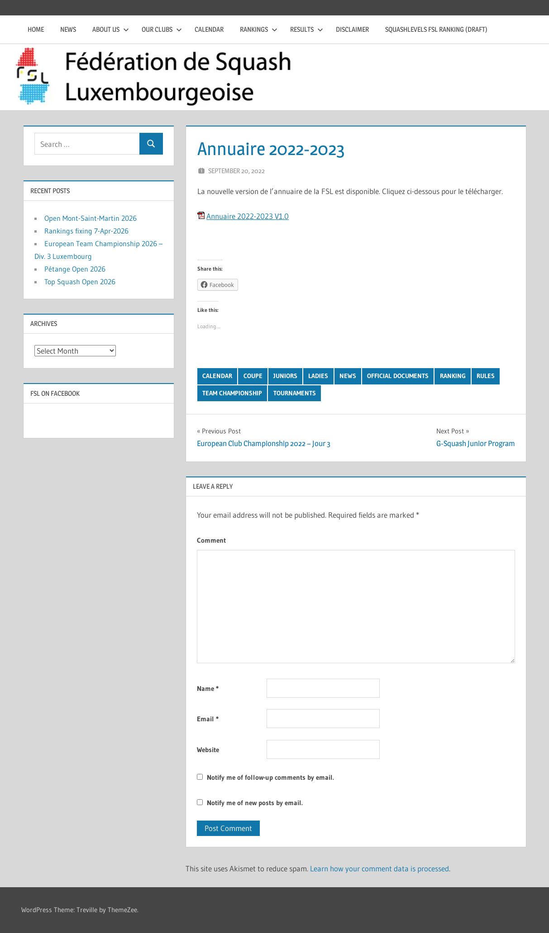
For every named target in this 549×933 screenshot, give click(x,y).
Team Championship (232, 393)
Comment (211, 540)
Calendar (209, 29)
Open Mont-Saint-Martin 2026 (90, 218)
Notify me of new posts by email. (255, 802)
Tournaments (294, 393)
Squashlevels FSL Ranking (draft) (436, 29)
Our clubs (162, 29)
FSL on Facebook (55, 393)
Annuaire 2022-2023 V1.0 (247, 216)
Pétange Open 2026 (74, 268)
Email (208, 718)
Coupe (253, 376)
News (68, 29)
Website (208, 749)
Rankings (258, 29)
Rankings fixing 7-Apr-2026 (86, 230)
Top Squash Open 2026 (79, 281)
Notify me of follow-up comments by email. (270, 777)
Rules (486, 376)
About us (110, 29)
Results (306, 29)
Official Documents (398, 376)
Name (208, 688)
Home (36, 29)
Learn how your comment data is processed (379, 868)
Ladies (318, 376)
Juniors (285, 376)
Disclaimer (352, 29)
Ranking (453, 376)
